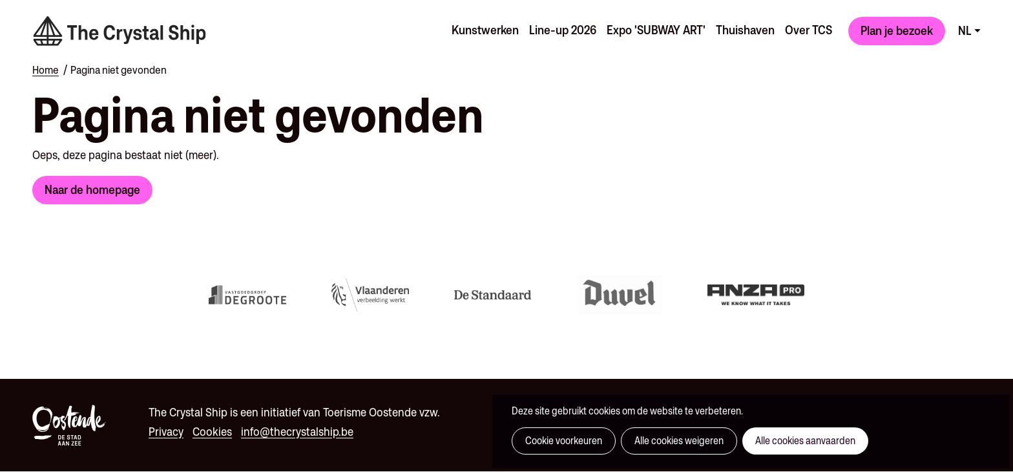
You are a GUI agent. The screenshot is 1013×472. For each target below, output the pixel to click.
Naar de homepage (92, 189)
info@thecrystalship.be (297, 431)
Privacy (166, 431)
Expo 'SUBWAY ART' (656, 29)
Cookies (212, 431)
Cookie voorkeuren (563, 440)
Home (45, 69)
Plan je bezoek (897, 30)
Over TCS (808, 29)
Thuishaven (745, 29)
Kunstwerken (485, 29)
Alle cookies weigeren (679, 440)
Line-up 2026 (562, 29)
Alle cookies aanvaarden (805, 440)
